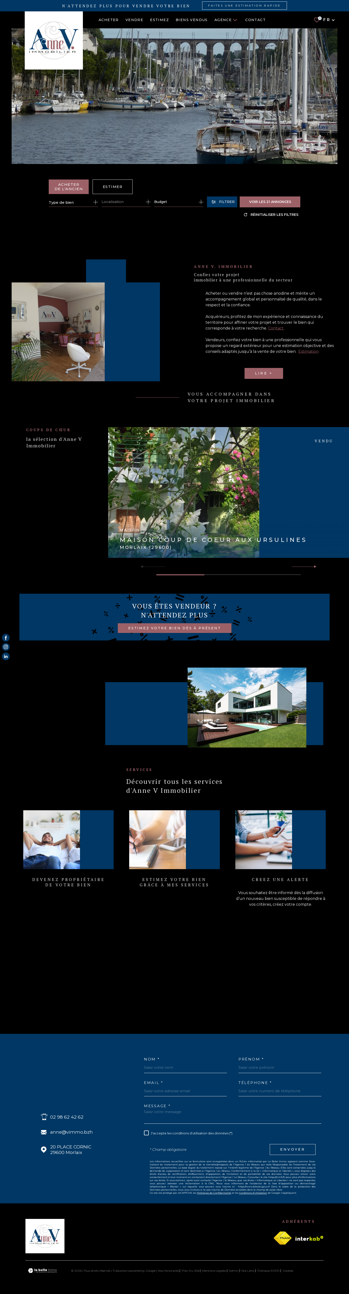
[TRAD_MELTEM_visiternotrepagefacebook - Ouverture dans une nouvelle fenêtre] (6, 638)
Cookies (288, 1270)
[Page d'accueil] (50, 40)
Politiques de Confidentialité (214, 1192)
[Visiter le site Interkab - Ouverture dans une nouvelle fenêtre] (309, 1238)
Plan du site (190, 1270)
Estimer (113, 186)
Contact (255, 20)
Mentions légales (214, 1270)
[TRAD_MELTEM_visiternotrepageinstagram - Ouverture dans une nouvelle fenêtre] (6, 647)
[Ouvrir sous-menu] (235, 19)
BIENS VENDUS (192, 20)
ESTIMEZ (159, 20)
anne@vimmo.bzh (71, 1132)
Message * (157, 1106)
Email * (153, 1082)
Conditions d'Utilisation (253, 1192)
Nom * (152, 1059)
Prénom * (251, 1059)
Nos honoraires (168, 1270)
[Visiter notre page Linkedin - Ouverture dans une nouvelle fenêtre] (6, 656)
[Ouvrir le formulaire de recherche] (222, 201)
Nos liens (247, 1270)
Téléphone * (255, 1082)
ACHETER (109, 20)
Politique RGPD (268, 1270)
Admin (233, 1270)
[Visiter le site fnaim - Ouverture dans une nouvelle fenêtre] (283, 1238)
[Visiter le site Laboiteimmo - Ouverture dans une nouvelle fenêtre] (42, 1270)
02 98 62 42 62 (66, 1117)
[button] (313, 566)
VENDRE (134, 20)
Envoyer (292, 1149)
